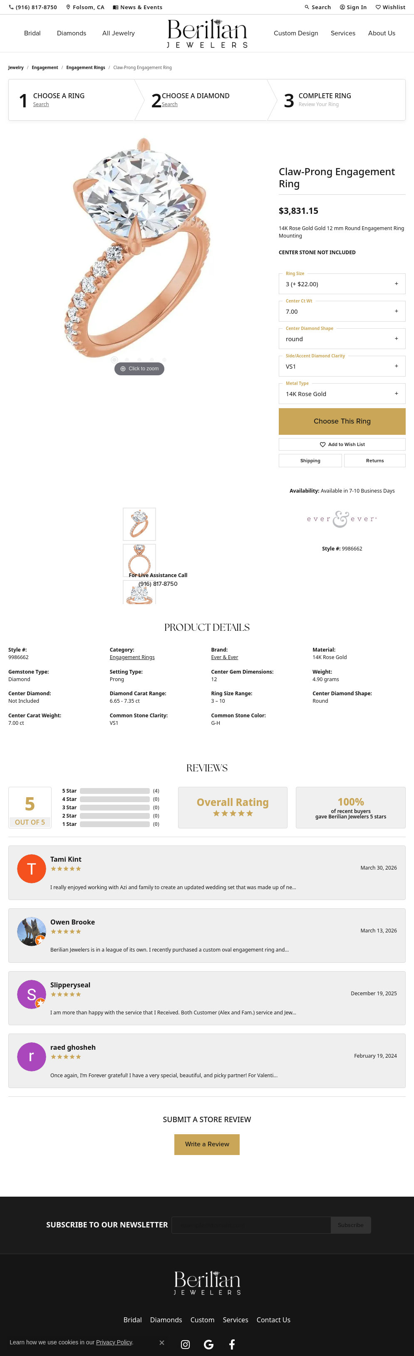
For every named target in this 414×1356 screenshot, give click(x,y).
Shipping (310, 460)
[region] (139, 254)
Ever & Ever (224, 657)
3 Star (69, 807)
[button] (317, 7)
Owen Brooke (72, 922)
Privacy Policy (114, 1342)
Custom (203, 1319)
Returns (375, 460)
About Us (381, 33)
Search (41, 104)
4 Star (69, 799)
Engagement (45, 67)
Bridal (32, 33)
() (156, 790)
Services (343, 33)
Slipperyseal (70, 984)
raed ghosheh (73, 1047)
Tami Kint (66, 859)
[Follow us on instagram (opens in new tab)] (185, 1344)
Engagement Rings (86, 67)
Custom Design (296, 33)
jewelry (16, 67)
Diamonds (71, 33)
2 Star (69, 815)
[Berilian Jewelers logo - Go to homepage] (207, 33)
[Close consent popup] (161, 1342)
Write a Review (207, 1144)
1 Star (69, 824)
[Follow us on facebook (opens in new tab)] (232, 1344)
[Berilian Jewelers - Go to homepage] (207, 1282)
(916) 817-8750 (158, 583)
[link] (32, 7)
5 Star (69, 790)
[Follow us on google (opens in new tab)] (209, 1344)
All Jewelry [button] (118, 33)
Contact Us (273, 1319)
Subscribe (351, 1225)
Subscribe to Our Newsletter (107, 1225)
